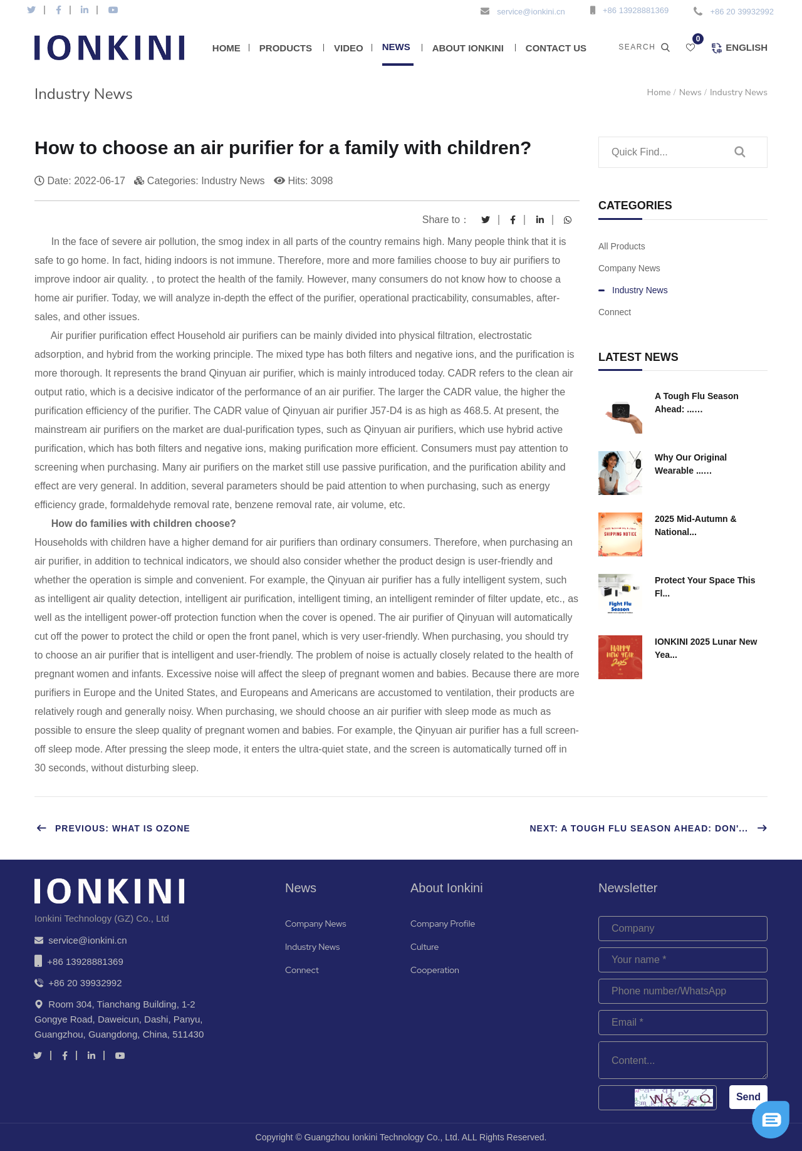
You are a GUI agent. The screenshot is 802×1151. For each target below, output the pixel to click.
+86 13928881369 (636, 10)
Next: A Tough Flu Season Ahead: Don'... (648, 828)
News (396, 46)
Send (748, 1096)
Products (285, 48)
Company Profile (442, 923)
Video (348, 48)
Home (226, 48)
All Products (621, 246)
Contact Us (556, 48)
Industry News (739, 92)
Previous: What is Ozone (113, 828)
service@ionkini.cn (531, 11)
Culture (424, 946)
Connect (614, 312)
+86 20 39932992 (742, 11)
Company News (629, 268)
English (739, 48)
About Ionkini (468, 48)
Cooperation (434, 970)
